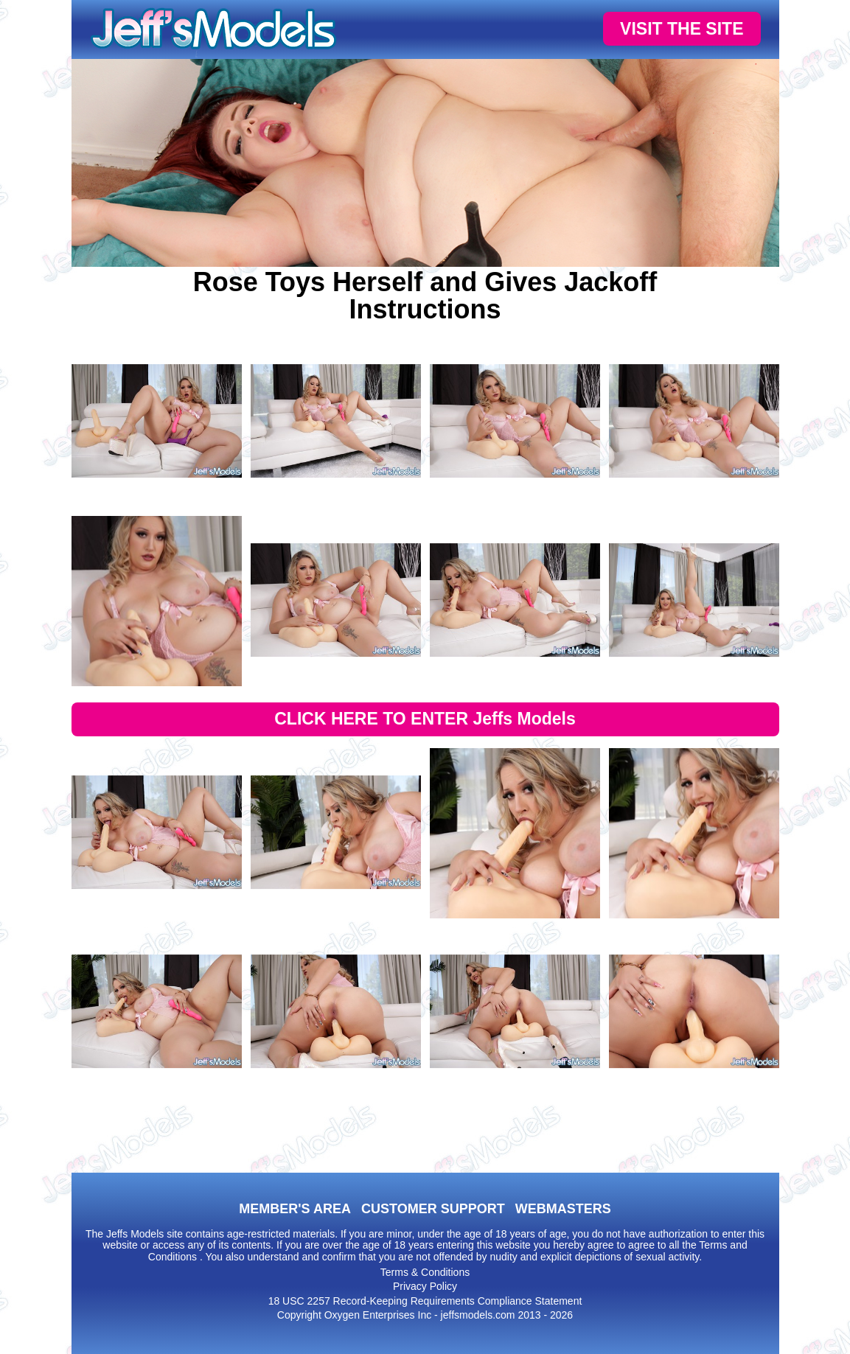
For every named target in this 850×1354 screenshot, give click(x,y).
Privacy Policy (425, 1286)
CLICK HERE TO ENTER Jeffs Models (425, 718)
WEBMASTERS (563, 1208)
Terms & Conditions (425, 1272)
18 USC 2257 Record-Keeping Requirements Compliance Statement (425, 1301)
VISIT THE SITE (681, 28)
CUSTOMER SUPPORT (433, 1208)
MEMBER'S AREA (295, 1208)
